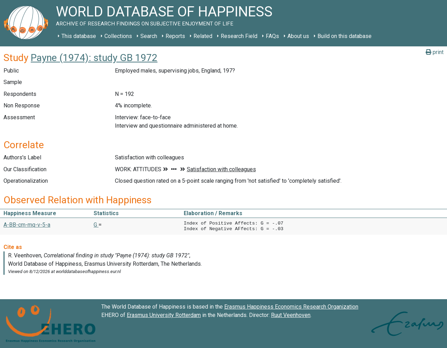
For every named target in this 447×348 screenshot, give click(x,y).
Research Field (239, 36)
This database (78, 36)
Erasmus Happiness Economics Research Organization (291, 306)
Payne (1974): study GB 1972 (94, 57)
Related (202, 36)
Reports (175, 36)
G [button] (96, 224)
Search (148, 36)
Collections (118, 36)
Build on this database (344, 36)
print (435, 52)
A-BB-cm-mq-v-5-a (26, 224)
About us (298, 36)
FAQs (272, 36)
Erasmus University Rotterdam (164, 315)
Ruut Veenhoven (290, 315)
